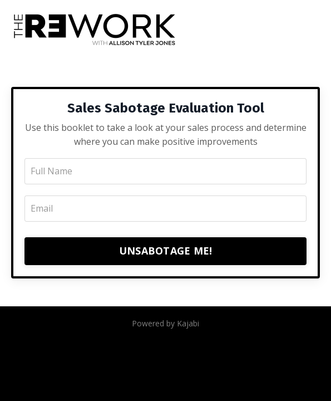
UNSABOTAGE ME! (166, 250)
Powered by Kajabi (165, 323)
